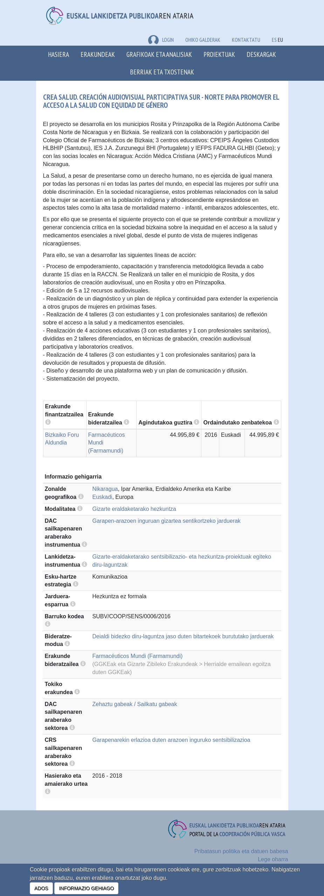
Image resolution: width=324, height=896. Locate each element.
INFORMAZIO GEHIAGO (86, 888)
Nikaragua (105, 489)
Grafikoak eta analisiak (159, 54)
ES (274, 39)
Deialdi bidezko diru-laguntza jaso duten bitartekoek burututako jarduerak (183, 636)
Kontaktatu (246, 39)
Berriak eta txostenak (162, 71)
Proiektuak (219, 54)
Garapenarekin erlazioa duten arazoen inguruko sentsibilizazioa (171, 740)
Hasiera (58, 54)
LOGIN (161, 39)
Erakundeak (98, 54)
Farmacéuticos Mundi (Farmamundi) (137, 656)
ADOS (41, 888)
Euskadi (102, 497)
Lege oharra (273, 859)
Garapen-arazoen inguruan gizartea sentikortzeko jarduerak (166, 521)
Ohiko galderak (202, 39)
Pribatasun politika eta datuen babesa (241, 851)
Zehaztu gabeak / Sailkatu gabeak (134, 704)
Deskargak (261, 54)
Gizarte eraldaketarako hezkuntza (134, 509)
